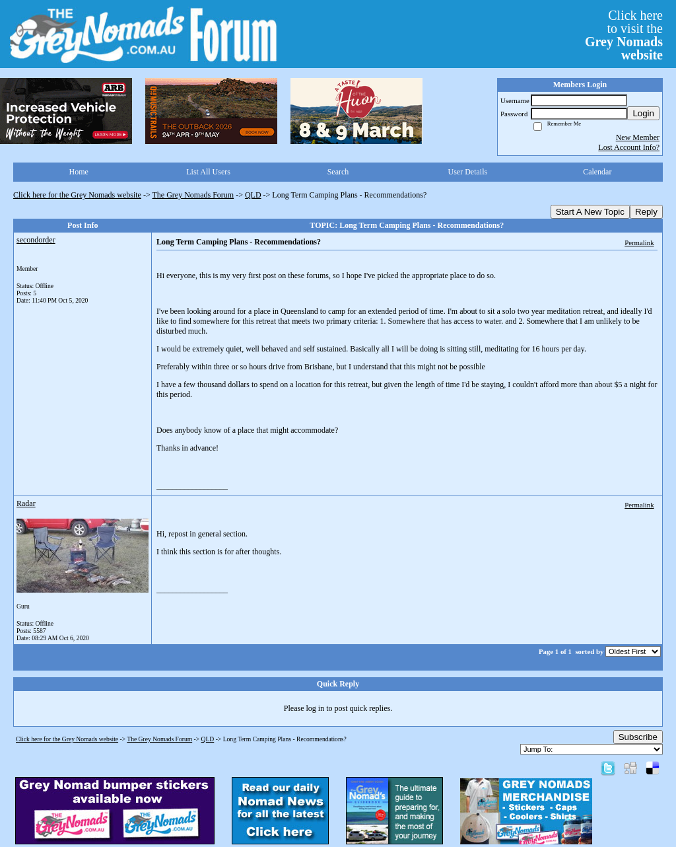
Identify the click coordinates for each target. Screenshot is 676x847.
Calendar (597, 171)
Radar (26, 503)
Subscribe (638, 737)
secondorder (36, 239)
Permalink (639, 242)
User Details (468, 171)
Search (338, 171)
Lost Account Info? (628, 147)
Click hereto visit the (624, 35)
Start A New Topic (590, 212)
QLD (253, 195)
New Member (637, 137)
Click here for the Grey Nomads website (77, 195)
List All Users (208, 171)
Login (643, 113)
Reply (646, 212)
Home (78, 171)
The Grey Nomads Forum (193, 195)
